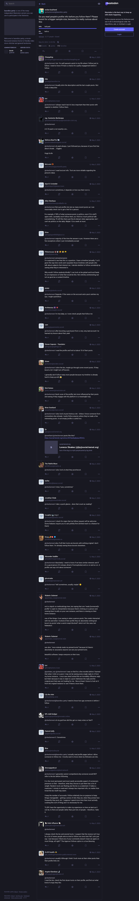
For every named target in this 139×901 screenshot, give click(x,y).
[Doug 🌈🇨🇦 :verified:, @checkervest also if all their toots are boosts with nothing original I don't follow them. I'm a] (69, 543)
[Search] (19, 3)
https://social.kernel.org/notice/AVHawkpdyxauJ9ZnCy (64, 438)
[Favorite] (69, 51)
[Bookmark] (82, 51)
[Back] (66, 4)
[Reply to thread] (47, 72)
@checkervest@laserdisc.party (56, 701)
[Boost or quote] (56, 51)
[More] (95, 51)
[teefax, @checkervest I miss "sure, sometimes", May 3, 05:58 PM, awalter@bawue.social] (69, 486)
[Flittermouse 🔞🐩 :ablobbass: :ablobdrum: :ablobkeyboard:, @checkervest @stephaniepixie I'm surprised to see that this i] (69, 267)
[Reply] (43, 51)
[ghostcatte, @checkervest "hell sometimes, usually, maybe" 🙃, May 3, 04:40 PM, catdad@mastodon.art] (69, 583)
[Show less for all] (99, 3)
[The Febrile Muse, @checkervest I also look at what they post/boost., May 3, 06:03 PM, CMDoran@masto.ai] (69, 469)
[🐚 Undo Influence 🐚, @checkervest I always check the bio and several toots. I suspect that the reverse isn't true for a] (69, 834)
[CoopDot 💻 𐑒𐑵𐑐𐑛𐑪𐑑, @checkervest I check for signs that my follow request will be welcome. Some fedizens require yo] (69, 523)
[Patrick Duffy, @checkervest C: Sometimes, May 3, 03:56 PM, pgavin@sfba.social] (69, 736)
